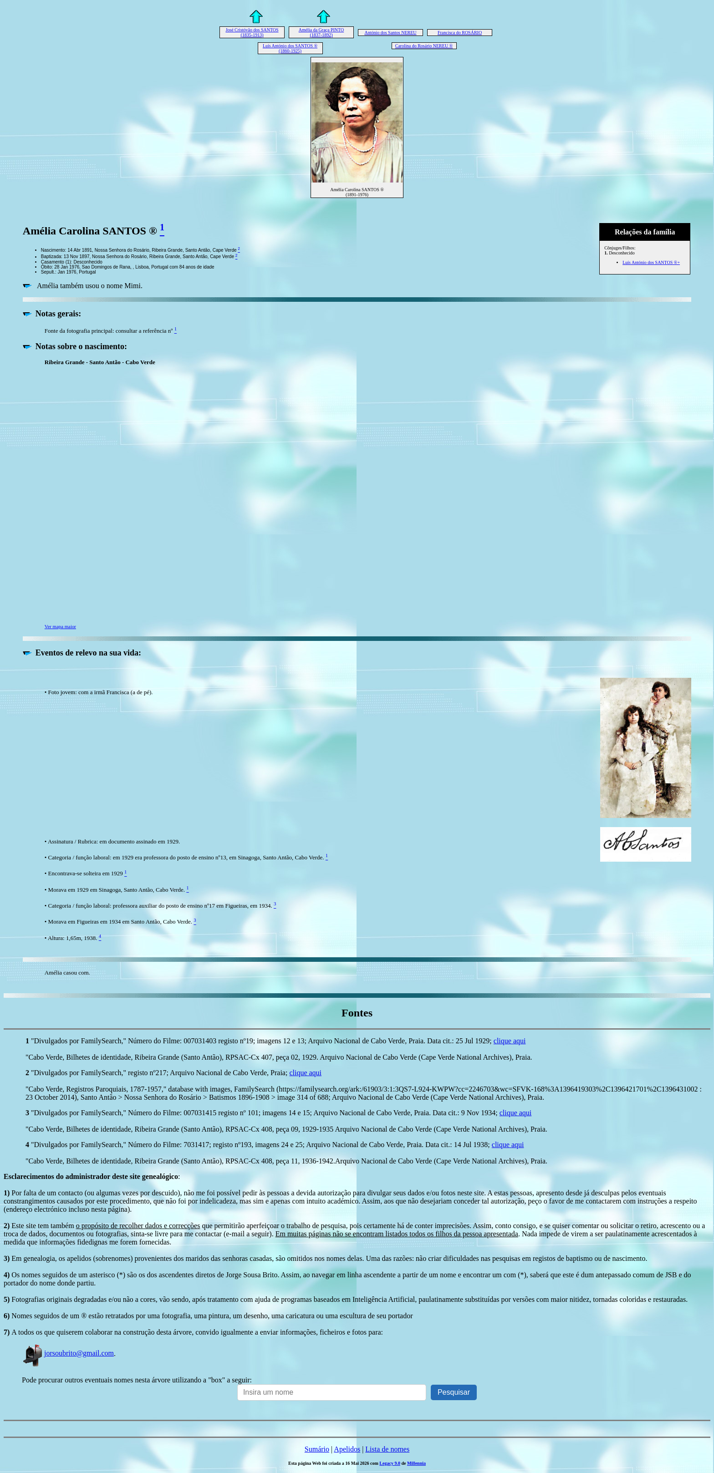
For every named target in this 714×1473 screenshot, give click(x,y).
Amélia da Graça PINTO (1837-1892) (321, 32)
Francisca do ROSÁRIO (460, 32)
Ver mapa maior (60, 626)
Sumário (317, 1449)
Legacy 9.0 (389, 1463)
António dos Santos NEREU (390, 32)
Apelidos (347, 1449)
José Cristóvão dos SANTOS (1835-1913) (251, 32)
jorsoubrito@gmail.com (68, 1353)
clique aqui (510, 1041)
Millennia (416, 1463)
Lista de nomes (387, 1449)
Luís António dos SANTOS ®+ (651, 262)
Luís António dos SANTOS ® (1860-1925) (290, 48)
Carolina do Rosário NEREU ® (424, 45)
